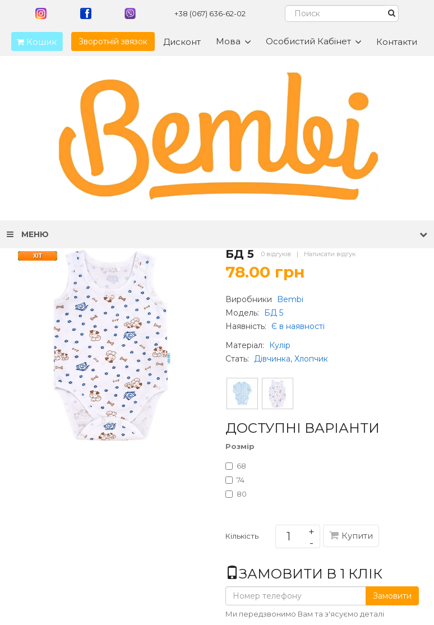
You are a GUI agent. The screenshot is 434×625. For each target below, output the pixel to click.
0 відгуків (276, 254)
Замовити (392, 596)
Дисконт (182, 41)
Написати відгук (329, 254)
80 (236, 493)
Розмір (240, 446)
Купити (351, 535)
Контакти (396, 41)
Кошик (34, 41)
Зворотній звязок (113, 41)
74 (234, 479)
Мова (233, 41)
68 (235, 465)
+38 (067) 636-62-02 (210, 13)
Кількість (241, 538)
